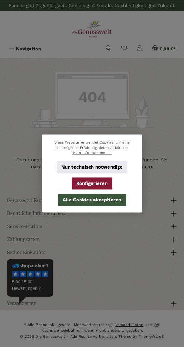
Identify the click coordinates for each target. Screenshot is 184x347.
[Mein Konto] (140, 49)
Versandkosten (129, 324)
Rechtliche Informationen (36, 213)
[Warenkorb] (163, 49)
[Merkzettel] (124, 49)
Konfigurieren (92, 183)
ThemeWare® (151, 336)
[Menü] (25, 49)
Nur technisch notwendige (92, 167)
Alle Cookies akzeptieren (92, 199)
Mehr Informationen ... (92, 153)
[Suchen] (109, 49)
